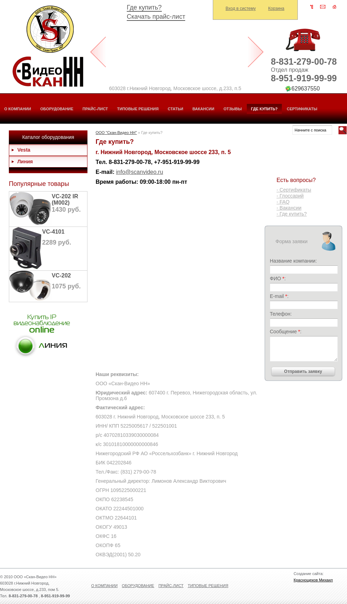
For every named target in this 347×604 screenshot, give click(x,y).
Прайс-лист (95, 109)
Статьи (175, 109)
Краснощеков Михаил (313, 580)
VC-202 (61, 275)
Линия (25, 161)
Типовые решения (138, 109)
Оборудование (56, 109)
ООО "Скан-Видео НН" (116, 132)
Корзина (276, 8)
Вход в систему (241, 8)
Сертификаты (302, 109)
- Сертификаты (294, 190)
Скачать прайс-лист (156, 16)
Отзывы (232, 109)
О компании (17, 109)
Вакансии (203, 109)
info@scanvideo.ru (139, 172)
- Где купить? (292, 214)
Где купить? (144, 7)
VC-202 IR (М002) (65, 199)
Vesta (23, 150)
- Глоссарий (290, 196)
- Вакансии (289, 208)
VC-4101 (53, 232)
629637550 (305, 89)
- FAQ (283, 202)
